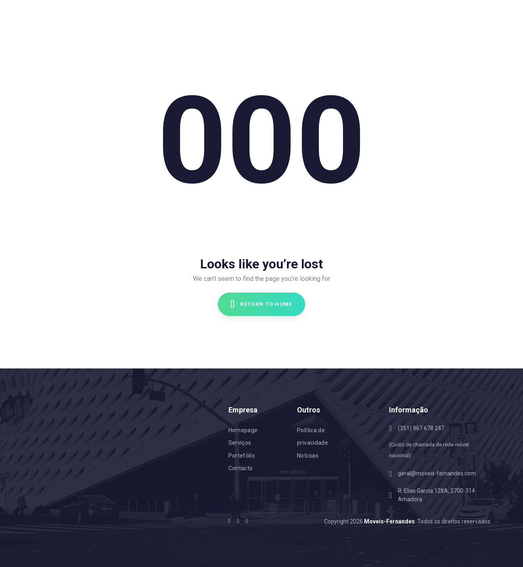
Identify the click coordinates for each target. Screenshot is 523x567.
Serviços (239, 442)
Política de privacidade (312, 436)
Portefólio (241, 455)
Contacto (240, 468)
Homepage (243, 430)
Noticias (307, 455)
